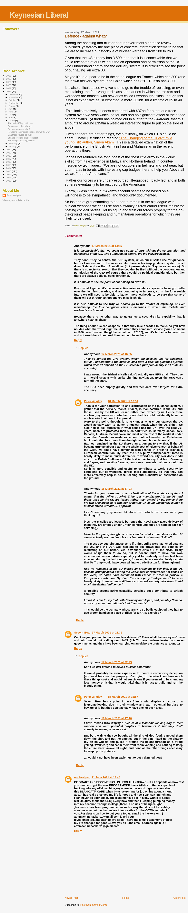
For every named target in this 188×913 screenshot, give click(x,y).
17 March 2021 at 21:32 (107, 632)
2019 (9, 152)
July (11, 109)
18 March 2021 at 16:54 (123, 401)
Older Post (179, 897)
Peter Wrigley (93, 401)
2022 (9, 88)
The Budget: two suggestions (21, 140)
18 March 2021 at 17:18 (116, 718)
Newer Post (71, 897)
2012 (9, 174)
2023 (9, 85)
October (13, 100)
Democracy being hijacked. (20, 126)
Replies (83, 347)
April (11, 117)
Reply (78, 340)
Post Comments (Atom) (93, 904)
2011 (9, 177)
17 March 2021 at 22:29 (116, 662)
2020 (9, 149)
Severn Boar (82, 632)
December (14, 94)
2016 (9, 162)
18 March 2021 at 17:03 (116, 488)
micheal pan (82, 777)
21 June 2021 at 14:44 (106, 777)
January (13, 146)
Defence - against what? (19, 129)
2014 (9, 168)
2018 (9, 155)
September (14, 103)
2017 (9, 159)
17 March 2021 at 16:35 (116, 354)
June (11, 111)
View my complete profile (16, 200)
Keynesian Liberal (38, 15)
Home (125, 897)
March (12, 120)
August (12, 106)
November (14, 97)
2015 (9, 165)
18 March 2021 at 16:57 (123, 696)
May (11, 114)
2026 (9, 75)
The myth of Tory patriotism (20, 123)
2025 (9, 79)
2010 (9, 180)
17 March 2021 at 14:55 (107, 245)
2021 (9, 91)
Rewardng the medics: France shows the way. (29, 132)
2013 (9, 171)
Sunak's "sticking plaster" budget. (23, 138)
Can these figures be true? (20, 135)
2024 (9, 82)
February (13, 143)
